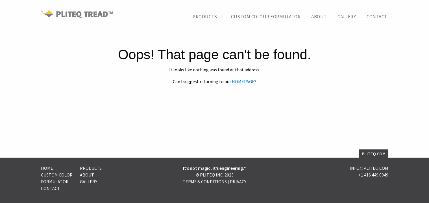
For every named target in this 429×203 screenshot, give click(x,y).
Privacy (238, 181)
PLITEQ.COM (374, 153)
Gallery (346, 17)
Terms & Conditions (205, 181)
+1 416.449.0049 (373, 175)
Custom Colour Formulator (265, 17)
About (319, 17)
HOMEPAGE (243, 81)
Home (47, 168)
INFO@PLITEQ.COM (369, 168)
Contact (377, 17)
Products (205, 17)
